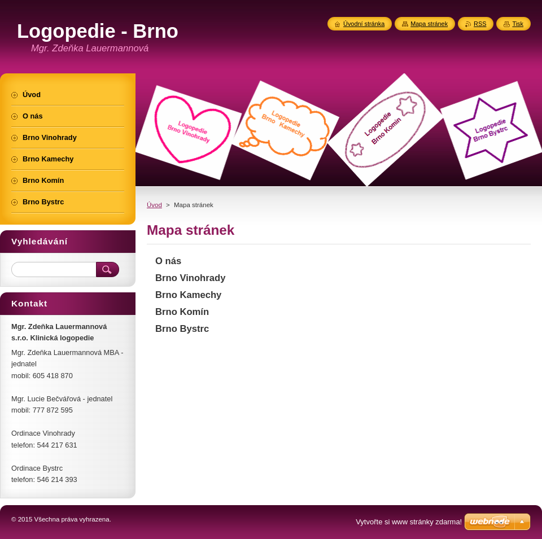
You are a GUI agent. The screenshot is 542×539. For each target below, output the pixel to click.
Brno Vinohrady (190, 278)
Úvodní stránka (363, 23)
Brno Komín (182, 311)
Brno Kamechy (188, 295)
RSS (480, 23)
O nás (168, 261)
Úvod (154, 204)
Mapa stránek (429, 23)
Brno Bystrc (182, 328)
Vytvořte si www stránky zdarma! (409, 522)
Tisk (517, 23)
